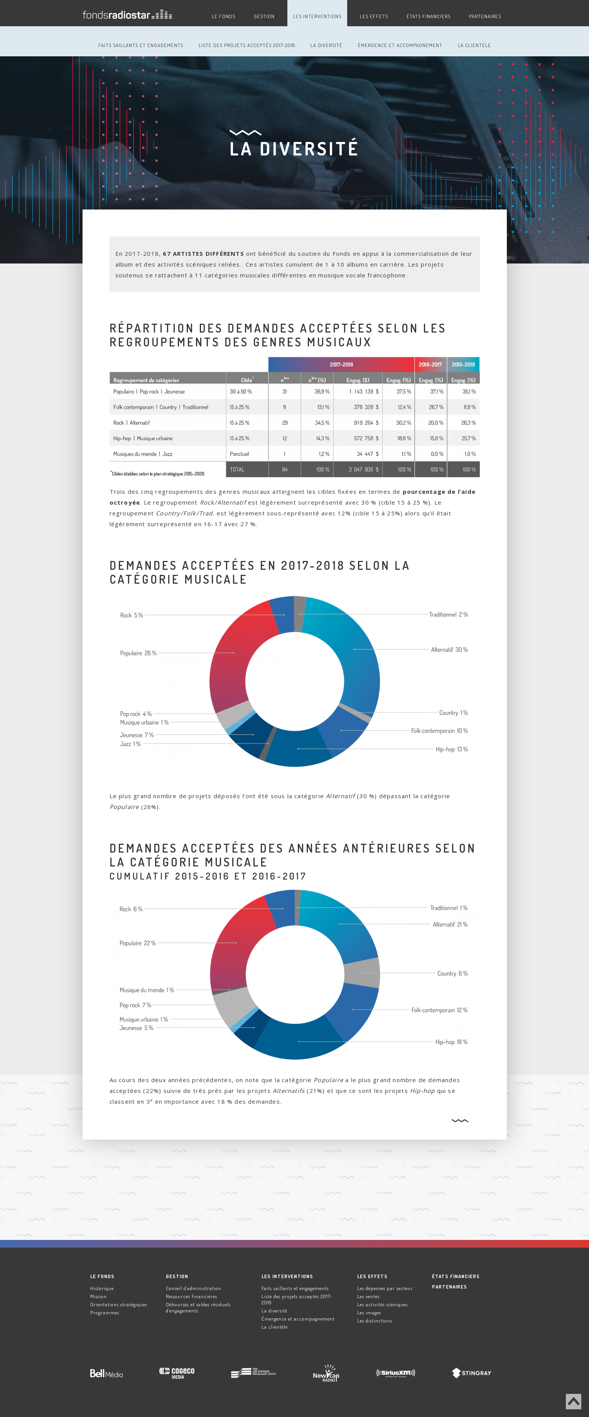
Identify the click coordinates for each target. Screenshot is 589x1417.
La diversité (327, 45)
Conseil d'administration (193, 1288)
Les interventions (317, 16)
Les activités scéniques (382, 1304)
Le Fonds (223, 16)
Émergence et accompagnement (400, 45)
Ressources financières (191, 1296)
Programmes (104, 1312)
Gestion (264, 16)
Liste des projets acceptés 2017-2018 (247, 45)
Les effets (374, 16)
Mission (98, 1296)
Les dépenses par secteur (385, 1288)
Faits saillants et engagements (140, 45)
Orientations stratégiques (118, 1304)
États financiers (429, 16)
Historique (102, 1288)
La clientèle (474, 45)
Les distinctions (374, 1320)
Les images (369, 1312)
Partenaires (485, 16)
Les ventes (368, 1296)
